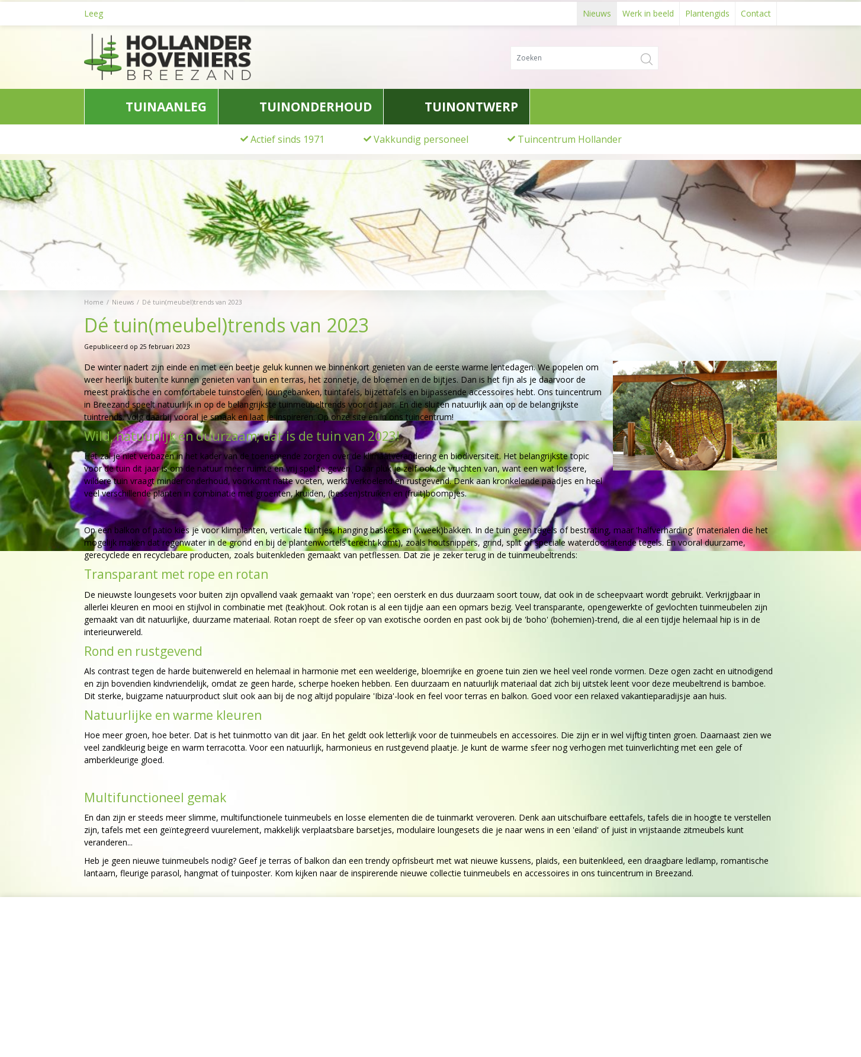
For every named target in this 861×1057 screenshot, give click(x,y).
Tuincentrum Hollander (570, 139)
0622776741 (116, 995)
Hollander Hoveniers (138, 951)
